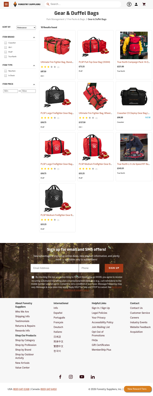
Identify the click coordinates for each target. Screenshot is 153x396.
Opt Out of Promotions (98, 333)
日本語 (57, 336)
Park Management (55, 19)
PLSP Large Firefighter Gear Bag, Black (64, 113)
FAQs (95, 340)
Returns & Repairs (25, 326)
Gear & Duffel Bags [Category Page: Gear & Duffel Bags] (76, 13)
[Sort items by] (26, 27)
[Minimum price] (10, 91)
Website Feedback (140, 327)
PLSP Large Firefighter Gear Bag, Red (63, 164)
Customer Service (140, 313)
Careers (134, 317)
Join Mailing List (101, 327)
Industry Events (138, 322)
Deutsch (58, 327)
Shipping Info (22, 316)
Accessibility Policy (102, 322)
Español (58, 313)
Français (58, 322)
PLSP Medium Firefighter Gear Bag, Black (65, 215)
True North (121, 71)
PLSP (80, 71)
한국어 (57, 351)
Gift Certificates (101, 345)
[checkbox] (5, 42)
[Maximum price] (28, 91)
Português (59, 317)
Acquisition (136, 331)
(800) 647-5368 (21, 389)
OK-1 (42, 76)
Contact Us (136, 308)
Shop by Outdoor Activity (24, 356)
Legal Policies (99, 313)
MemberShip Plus (101, 349)
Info (56, 308)
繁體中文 (58, 346)
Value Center (22, 367)
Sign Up (114, 268)
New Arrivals (22, 363)
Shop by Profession (25, 345)
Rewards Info (22, 330)
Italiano (58, 331)
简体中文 (58, 341)
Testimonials (22, 321)
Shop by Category (25, 340)
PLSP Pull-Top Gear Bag (94, 62)
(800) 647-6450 (48, 389)
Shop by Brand (23, 349)
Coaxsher (120, 122)
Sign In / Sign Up (101, 308)
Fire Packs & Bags (76, 19)
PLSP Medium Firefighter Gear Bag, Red (102, 164)
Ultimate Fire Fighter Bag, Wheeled (100, 113)
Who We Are (22, 311)
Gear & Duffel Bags (97, 19)
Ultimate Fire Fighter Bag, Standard (61, 62)
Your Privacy (99, 317)
